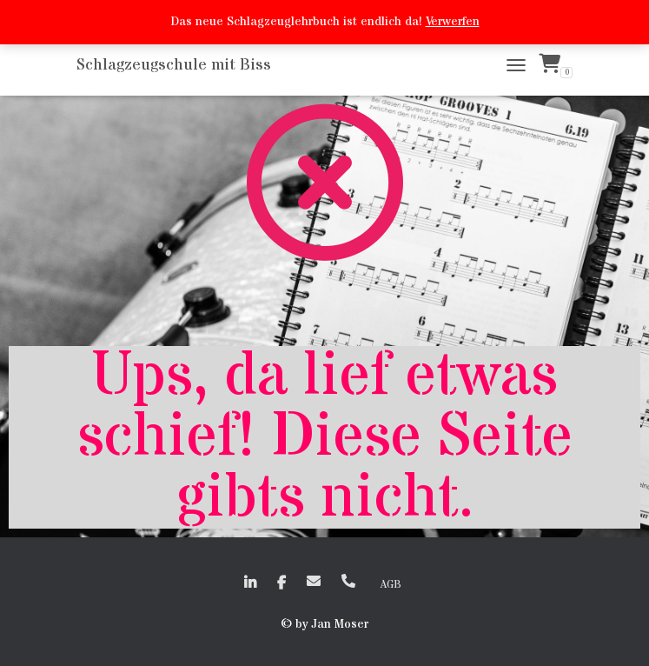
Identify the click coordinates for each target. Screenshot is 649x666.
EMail (313, 580)
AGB (391, 584)
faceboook (281, 583)
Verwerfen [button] (453, 21)
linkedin (250, 583)
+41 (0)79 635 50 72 (348, 580)
